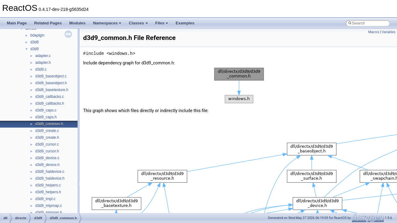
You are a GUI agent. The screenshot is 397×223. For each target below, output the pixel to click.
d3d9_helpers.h (48, 192)
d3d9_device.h (47, 165)
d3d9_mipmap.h (48, 212)
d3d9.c (41, 69)
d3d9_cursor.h (47, 151)
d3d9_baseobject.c (51, 76)
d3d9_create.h (47, 137)
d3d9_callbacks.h (49, 103)
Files (161, 23)
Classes (138, 23)
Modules (77, 23)
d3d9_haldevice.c (49, 171)
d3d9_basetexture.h (51, 90)
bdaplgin (37, 35)
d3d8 (34, 42)
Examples (185, 23)
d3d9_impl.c (45, 199)
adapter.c (43, 56)
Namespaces (107, 23)
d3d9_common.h (49, 124)
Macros (373, 32)
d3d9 (34, 49)
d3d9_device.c (47, 158)
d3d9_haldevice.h (50, 178)
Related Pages (48, 23)
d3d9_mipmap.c (48, 205)
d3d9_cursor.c (47, 144)
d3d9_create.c (47, 131)
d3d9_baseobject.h (51, 83)
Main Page (17, 23)
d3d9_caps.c (45, 110)
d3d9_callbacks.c (49, 96)
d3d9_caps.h (46, 117)
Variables (388, 32)
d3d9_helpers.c (48, 185)
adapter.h (43, 62)
